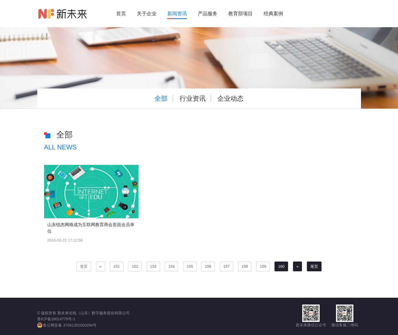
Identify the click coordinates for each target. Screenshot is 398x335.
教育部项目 (240, 13)
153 (153, 266)
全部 (161, 98)
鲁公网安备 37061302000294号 (67, 325)
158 (245, 266)
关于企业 (146, 13)
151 (116, 266)
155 (190, 266)
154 (171, 266)
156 (208, 266)
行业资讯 (193, 98)
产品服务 (207, 13)
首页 (121, 13)
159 (263, 266)
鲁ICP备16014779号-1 (56, 319)
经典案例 (273, 13)
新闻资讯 (177, 13)
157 (226, 266)
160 (281, 266)
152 (135, 266)
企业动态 (230, 98)
